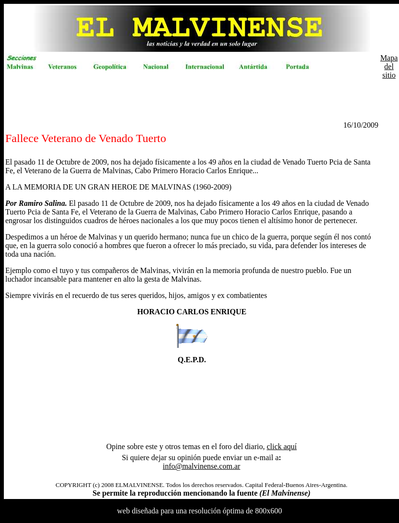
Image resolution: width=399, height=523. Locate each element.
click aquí (281, 446)
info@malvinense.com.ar (201, 466)
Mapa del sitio (389, 66)
